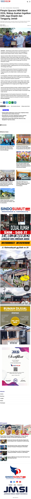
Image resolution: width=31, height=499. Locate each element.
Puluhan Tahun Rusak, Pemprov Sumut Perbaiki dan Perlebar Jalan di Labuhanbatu (7, 201)
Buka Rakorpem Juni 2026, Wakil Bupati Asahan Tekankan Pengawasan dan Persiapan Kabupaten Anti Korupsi (14, 116)
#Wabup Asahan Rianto (25, 106)
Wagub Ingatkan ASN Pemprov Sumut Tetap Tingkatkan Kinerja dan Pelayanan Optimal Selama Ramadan (15, 113)
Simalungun (2, 402)
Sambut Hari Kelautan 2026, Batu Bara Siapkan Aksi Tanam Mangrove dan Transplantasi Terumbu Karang (18, 440)
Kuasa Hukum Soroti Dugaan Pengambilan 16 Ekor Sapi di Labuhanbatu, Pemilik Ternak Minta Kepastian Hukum (14, 436)
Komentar (29, 25)
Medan (1, 400)
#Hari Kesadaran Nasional (15, 106)
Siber (15, 485)
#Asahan (8, 106)
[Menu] (30, 1)
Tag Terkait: (3, 106)
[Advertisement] (15, 413)
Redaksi (10, 485)
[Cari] (27, 1)
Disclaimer (19, 485)
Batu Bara (2, 396)
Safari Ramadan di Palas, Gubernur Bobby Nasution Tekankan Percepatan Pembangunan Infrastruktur (18, 446)
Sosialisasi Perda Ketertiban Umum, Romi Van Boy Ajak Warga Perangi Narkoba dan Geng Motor (23, 147)
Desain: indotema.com (15, 497)
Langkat (2, 398)
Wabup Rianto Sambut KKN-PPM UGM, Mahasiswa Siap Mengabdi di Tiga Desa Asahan (14, 119)
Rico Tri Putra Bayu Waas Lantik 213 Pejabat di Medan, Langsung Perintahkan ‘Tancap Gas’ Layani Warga (18, 452)
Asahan (1, 394)
